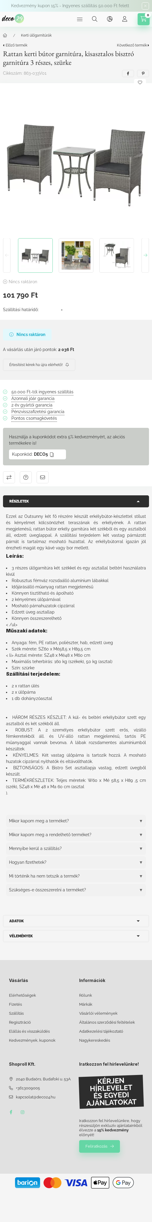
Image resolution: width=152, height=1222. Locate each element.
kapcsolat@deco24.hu (35, 1097)
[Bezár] (145, 6)
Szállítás (16, 1013)
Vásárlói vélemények (98, 1013)
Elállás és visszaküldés (29, 1031)
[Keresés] (95, 19)
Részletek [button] (19, 501)
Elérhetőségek (22, 995)
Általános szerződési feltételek (107, 1022)
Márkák (85, 1004)
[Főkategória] (5, 35)
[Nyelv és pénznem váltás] (110, 19)
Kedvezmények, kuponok (32, 1040)
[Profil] (125, 19)
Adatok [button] (16, 921)
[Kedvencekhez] (140, 82)
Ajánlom (43, 477)
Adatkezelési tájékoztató (101, 1031)
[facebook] (128, 73)
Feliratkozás (96, 1146)
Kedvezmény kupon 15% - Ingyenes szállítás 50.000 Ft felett (70, 5)
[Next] (145, 255)
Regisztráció (20, 1022)
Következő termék (132, 45)
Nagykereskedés (94, 1040)
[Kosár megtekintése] (144, 19)
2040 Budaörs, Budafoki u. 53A (43, 1079)
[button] (76, 159)
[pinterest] (143, 73)
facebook (11, 1112)
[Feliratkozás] (39, 365)
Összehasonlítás (9, 477)
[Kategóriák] (80, 19)
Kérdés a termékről (26, 477)
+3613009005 (28, 1088)
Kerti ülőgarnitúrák (36, 35)
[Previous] (6, 255)
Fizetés (15, 1004)
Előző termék (16, 45)
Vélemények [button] (21, 936)
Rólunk (85, 995)
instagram (23, 1112)
